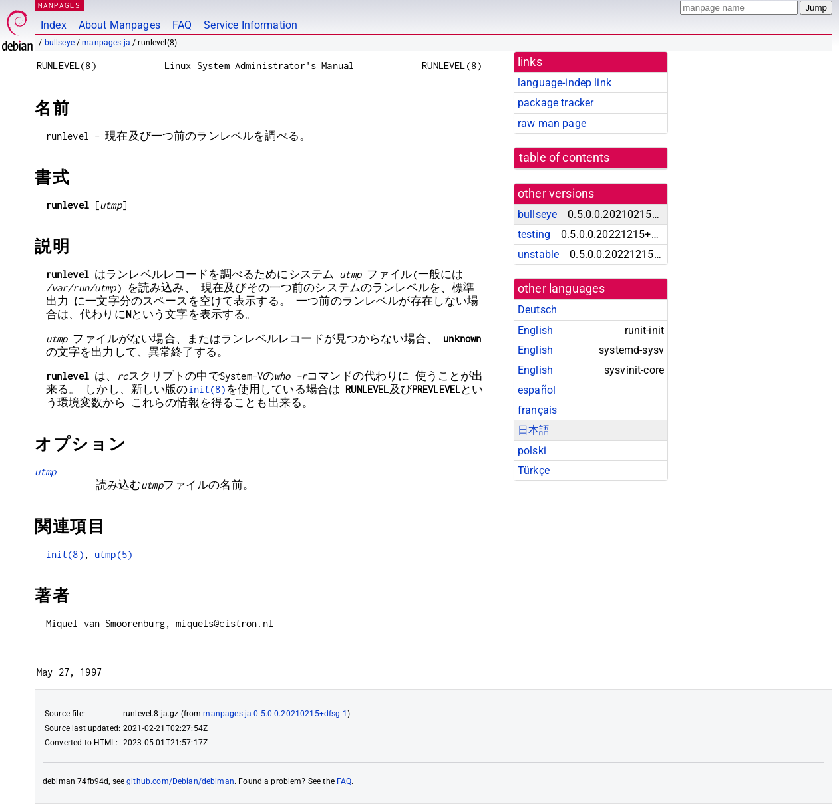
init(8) (207, 389)
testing (534, 234)
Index (54, 25)
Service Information (250, 25)
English (535, 330)
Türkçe (534, 470)
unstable (538, 254)
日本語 (534, 430)
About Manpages (119, 25)
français (537, 410)
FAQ (182, 25)
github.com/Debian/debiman (180, 781)
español (537, 390)
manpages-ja (106, 42)
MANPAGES (59, 5)
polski (532, 450)
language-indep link (564, 82)
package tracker (555, 102)
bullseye (60, 42)
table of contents (564, 157)
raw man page (552, 123)
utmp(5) (113, 554)
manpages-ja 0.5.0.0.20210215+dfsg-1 (275, 713)
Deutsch (537, 309)
